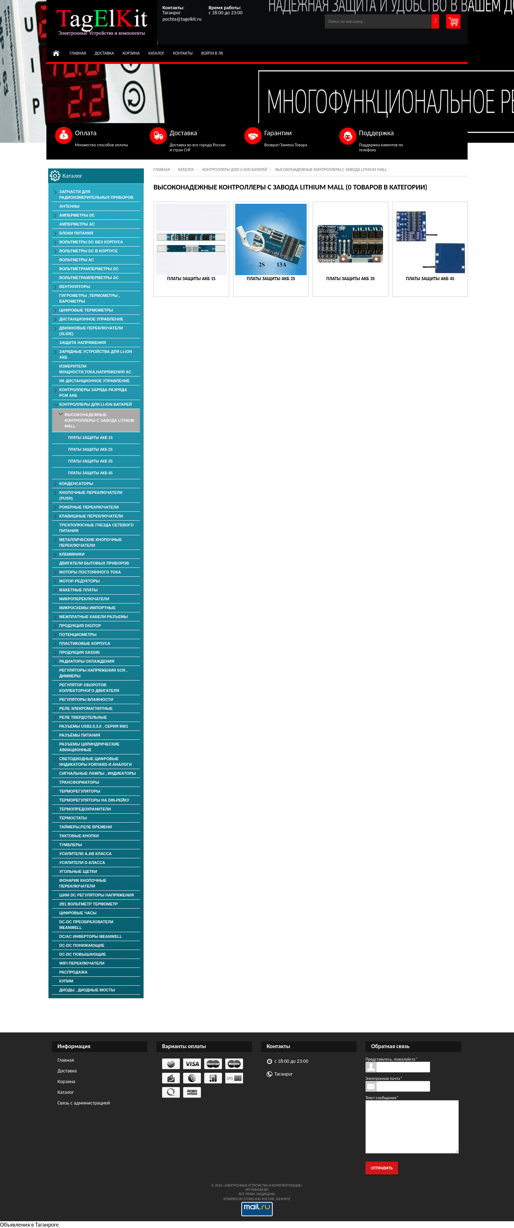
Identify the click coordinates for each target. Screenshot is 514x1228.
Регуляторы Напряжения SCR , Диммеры (93, 673)
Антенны (69, 206)
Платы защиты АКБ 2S (271, 278)
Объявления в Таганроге (29, 1224)
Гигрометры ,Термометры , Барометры (89, 298)
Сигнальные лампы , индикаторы (97, 773)
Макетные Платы (78, 590)
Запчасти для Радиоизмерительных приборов (96, 194)
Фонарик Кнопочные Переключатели (82, 883)
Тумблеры (70, 845)
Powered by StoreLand (242, 1199)
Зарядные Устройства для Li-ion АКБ (95, 354)
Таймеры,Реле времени (85, 827)
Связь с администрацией (83, 1103)
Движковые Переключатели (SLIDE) (91, 331)
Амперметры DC (77, 215)
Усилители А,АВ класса (85, 853)
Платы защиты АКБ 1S (191, 278)
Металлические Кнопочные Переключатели (90, 542)
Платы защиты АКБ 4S (430, 278)
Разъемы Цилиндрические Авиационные (89, 747)
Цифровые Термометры (86, 310)
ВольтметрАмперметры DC (89, 269)
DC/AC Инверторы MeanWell (90, 936)
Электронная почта (384, 1078)
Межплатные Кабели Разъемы (93, 617)
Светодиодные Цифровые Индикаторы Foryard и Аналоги (95, 762)
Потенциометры (77, 634)
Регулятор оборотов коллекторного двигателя (89, 688)
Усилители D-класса (82, 862)
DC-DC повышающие (82, 954)
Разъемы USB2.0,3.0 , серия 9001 (93, 726)
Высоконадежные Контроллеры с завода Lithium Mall (99, 420)
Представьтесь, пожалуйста (391, 1059)
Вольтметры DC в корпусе (88, 251)
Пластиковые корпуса (84, 643)
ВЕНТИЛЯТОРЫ (74, 286)
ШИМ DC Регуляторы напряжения (96, 895)
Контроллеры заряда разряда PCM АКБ (93, 393)
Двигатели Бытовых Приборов (94, 563)
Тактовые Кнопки (79, 836)
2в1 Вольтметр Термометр (88, 904)
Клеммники (72, 554)
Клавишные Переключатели (91, 516)
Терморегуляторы (79, 791)
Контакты (183, 53)
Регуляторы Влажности (86, 699)
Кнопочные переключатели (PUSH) (90, 495)
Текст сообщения (382, 1097)
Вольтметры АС (76, 260)
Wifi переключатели (82, 963)
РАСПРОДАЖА (73, 972)
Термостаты (73, 818)
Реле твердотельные (83, 717)
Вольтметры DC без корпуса (91, 242)
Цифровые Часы (77, 913)
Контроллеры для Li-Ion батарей (234, 169)
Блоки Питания (76, 233)
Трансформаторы (79, 782)
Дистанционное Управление (91, 319)
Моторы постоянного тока (90, 572)
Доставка (104, 53)
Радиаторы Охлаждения (86, 661)
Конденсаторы (76, 483)
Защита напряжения (82, 342)
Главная (78, 53)
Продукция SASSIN (79, 652)
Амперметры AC (77, 224)
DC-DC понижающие (82, 945)
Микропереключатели (84, 599)
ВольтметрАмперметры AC (89, 278)
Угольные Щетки (78, 871)
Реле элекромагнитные (86, 708)
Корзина (131, 53)
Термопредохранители (85, 809)
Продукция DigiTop (80, 625)
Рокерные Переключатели (89, 507)
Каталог (156, 53)
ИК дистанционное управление (94, 381)
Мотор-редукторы (79, 581)
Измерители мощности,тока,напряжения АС (95, 369)
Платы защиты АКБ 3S (350, 278)
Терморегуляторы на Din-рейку (94, 800)
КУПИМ (66, 981)
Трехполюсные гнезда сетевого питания (96, 528)
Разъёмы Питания (79, 735)
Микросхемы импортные (87, 608)
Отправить (382, 1168)
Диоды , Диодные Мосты (87, 990)
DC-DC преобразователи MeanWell (86, 925)
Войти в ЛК (212, 53)
